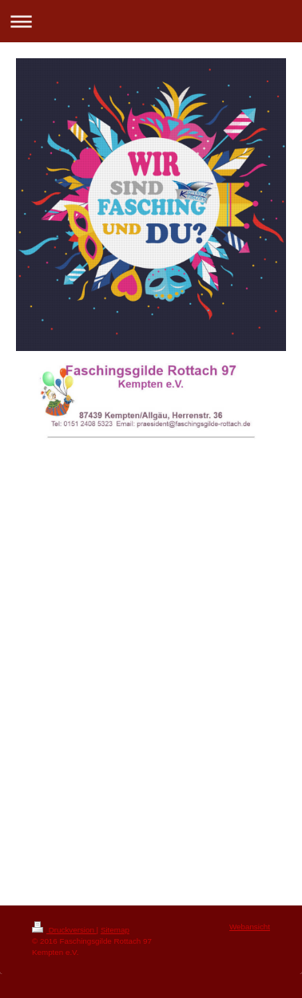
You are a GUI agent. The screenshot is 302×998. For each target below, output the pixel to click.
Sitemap (115, 929)
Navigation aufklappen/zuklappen (151, 21)
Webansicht (249, 926)
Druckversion (64, 929)
